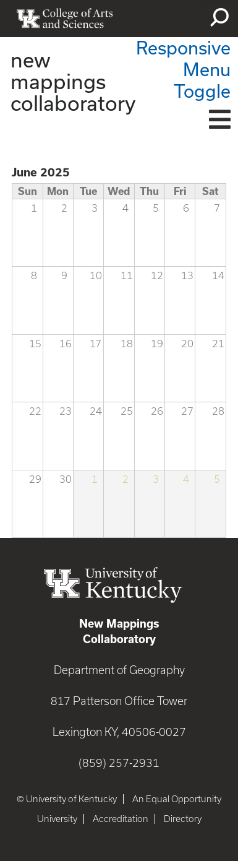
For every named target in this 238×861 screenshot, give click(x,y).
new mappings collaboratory (73, 81)
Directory (183, 819)
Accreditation (120, 819)
